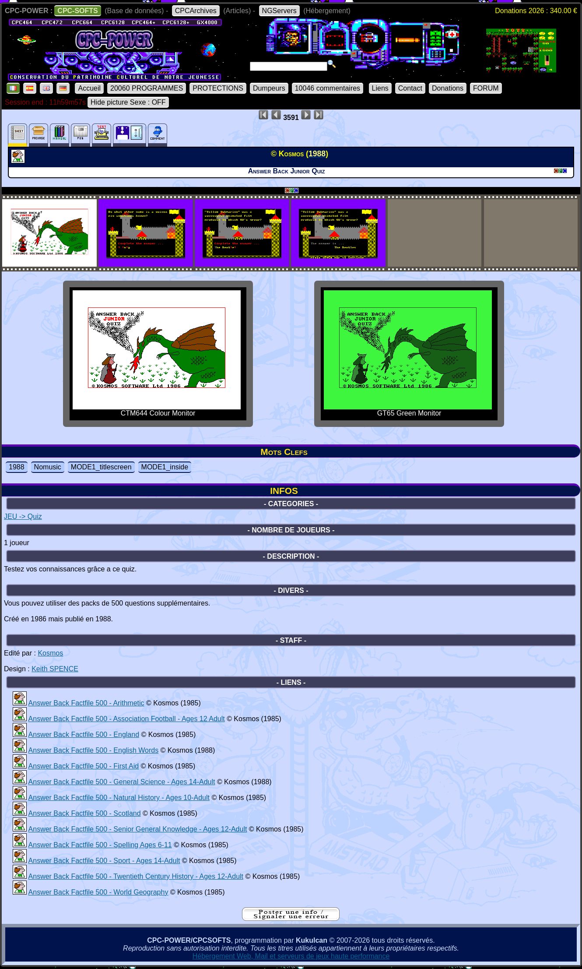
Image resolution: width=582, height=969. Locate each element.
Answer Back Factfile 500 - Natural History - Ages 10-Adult (119, 797)
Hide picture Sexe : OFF (128, 102)
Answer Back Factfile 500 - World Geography (98, 892)
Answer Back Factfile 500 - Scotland (84, 813)
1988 (17, 467)
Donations (447, 88)
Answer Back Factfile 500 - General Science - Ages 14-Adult (121, 782)
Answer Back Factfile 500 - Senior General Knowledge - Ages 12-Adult (137, 829)
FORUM (486, 88)
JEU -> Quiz (23, 516)
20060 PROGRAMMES (146, 88)
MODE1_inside (165, 467)
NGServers (279, 10)
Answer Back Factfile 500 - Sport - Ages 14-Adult (104, 860)
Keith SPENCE (55, 669)
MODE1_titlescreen (101, 467)
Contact (410, 88)
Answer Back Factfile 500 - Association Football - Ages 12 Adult (126, 718)
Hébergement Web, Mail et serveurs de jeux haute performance (291, 956)
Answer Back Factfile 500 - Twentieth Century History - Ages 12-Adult (135, 876)
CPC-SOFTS (77, 10)
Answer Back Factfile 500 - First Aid (83, 766)
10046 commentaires (327, 88)
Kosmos (50, 653)
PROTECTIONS (218, 88)
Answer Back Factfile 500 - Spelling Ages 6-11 (100, 845)
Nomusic (47, 467)
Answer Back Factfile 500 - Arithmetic (86, 703)
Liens (380, 88)
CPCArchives (196, 10)
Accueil (89, 88)
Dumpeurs (269, 88)
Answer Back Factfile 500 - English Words (93, 750)
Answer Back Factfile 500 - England (83, 734)
